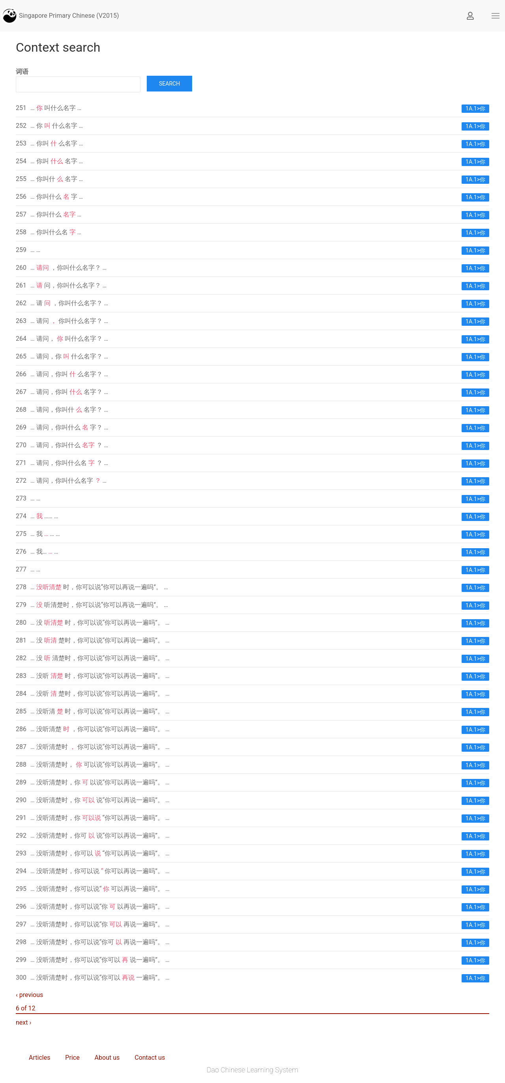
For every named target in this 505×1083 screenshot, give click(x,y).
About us (107, 1057)
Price (72, 1057)
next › (23, 1022)
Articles (39, 1057)
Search (169, 83)
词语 (22, 71)
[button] (495, 16)
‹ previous (29, 995)
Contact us (150, 1057)
